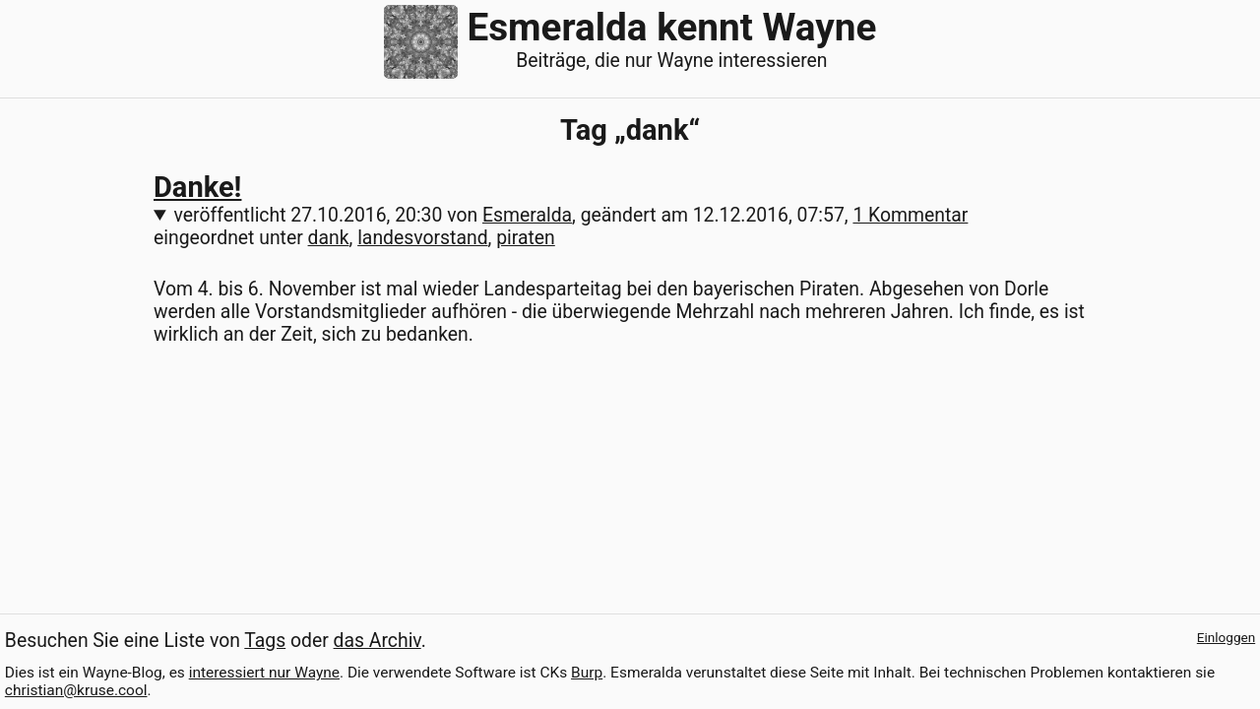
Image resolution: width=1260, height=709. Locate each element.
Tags (264, 640)
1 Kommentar (910, 215)
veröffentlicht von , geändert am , (571, 215)
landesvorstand (422, 237)
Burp (586, 672)
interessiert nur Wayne (264, 672)
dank (328, 237)
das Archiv (377, 640)
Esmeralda (527, 215)
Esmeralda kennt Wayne (671, 27)
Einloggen (1226, 637)
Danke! (197, 187)
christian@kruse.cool (76, 690)
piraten (525, 237)
